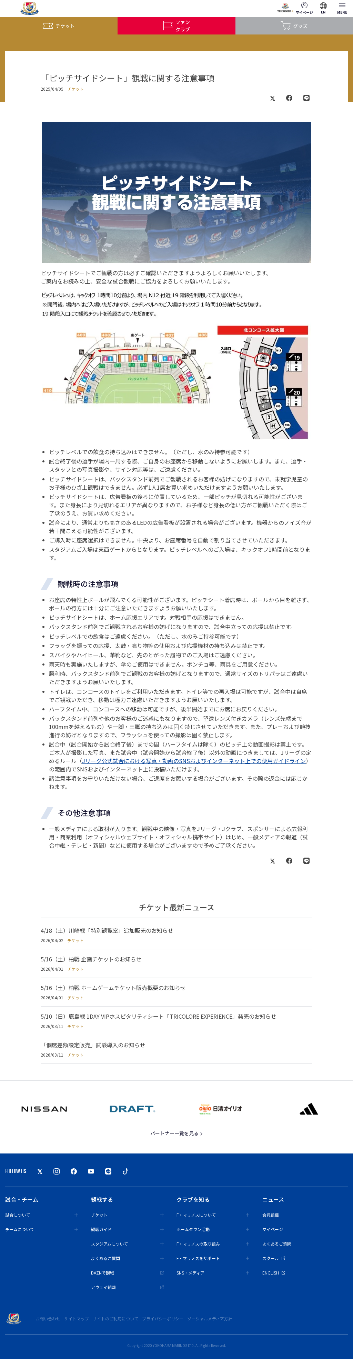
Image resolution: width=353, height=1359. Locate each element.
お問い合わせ (48, 1318)
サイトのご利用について (115, 1318)
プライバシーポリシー (162, 1318)
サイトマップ (76, 1318)
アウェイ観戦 (127, 1287)
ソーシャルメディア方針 (209, 1318)
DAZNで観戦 (127, 1273)
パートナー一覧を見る (176, 1133)
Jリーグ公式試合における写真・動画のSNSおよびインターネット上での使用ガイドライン (194, 761)
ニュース (273, 1199)
